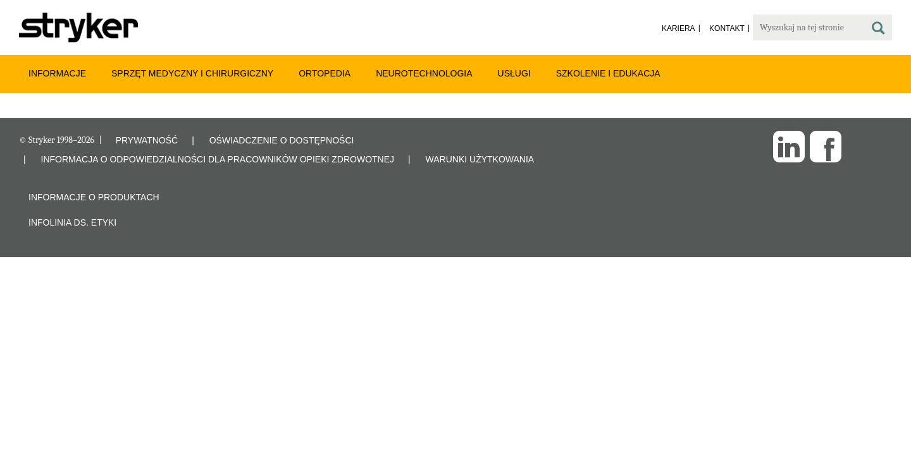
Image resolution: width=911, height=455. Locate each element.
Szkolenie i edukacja (608, 73)
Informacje (57, 73)
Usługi (514, 73)
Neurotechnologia (424, 73)
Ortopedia (324, 73)
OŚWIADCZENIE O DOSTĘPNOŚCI (281, 140)
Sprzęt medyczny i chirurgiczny (192, 73)
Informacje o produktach (93, 197)
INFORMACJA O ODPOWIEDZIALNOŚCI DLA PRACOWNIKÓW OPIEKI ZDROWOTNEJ (218, 159)
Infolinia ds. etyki (72, 222)
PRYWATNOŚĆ (147, 140)
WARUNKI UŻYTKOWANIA (480, 159)
